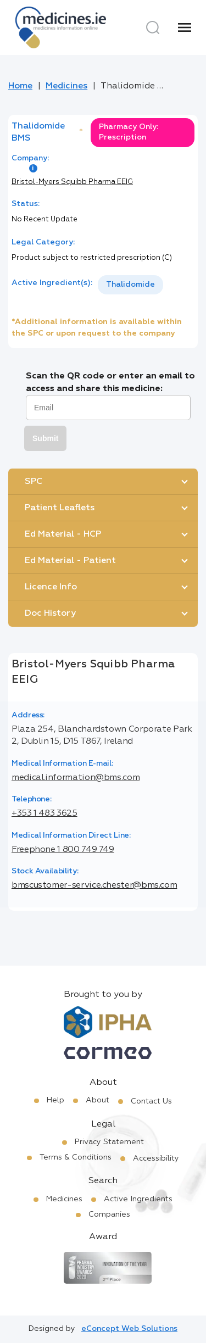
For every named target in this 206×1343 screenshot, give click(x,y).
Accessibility (156, 1158)
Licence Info (51, 587)
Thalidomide (130, 284)
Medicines (66, 86)
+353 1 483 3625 (44, 813)
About (97, 1100)
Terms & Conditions (76, 1157)
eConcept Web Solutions (129, 1329)
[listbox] (130, 284)
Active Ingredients (138, 1199)
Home (20, 86)
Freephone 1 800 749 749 (63, 849)
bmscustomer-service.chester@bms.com (94, 885)
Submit (45, 438)
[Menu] (184, 27)
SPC (33, 481)
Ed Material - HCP (63, 534)
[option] (130, 284)
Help (55, 1100)
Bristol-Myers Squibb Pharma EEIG (72, 182)
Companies (109, 1214)
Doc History (50, 613)
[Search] (153, 27)
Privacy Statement (109, 1142)
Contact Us (151, 1101)
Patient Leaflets (59, 508)
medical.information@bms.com (76, 777)
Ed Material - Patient (70, 560)
